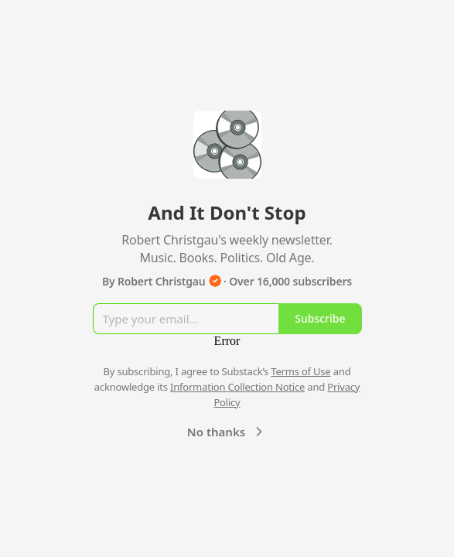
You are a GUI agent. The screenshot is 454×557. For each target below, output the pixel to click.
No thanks (227, 431)
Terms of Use (300, 371)
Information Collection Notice (237, 387)
